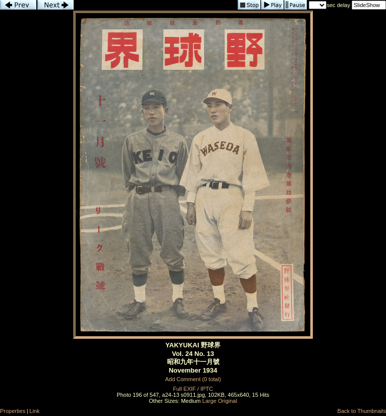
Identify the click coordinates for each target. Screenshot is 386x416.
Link (34, 411)
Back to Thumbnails (362, 411)
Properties (12, 411)
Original (227, 401)
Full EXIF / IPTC (193, 389)
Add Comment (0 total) (193, 379)
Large (209, 401)
